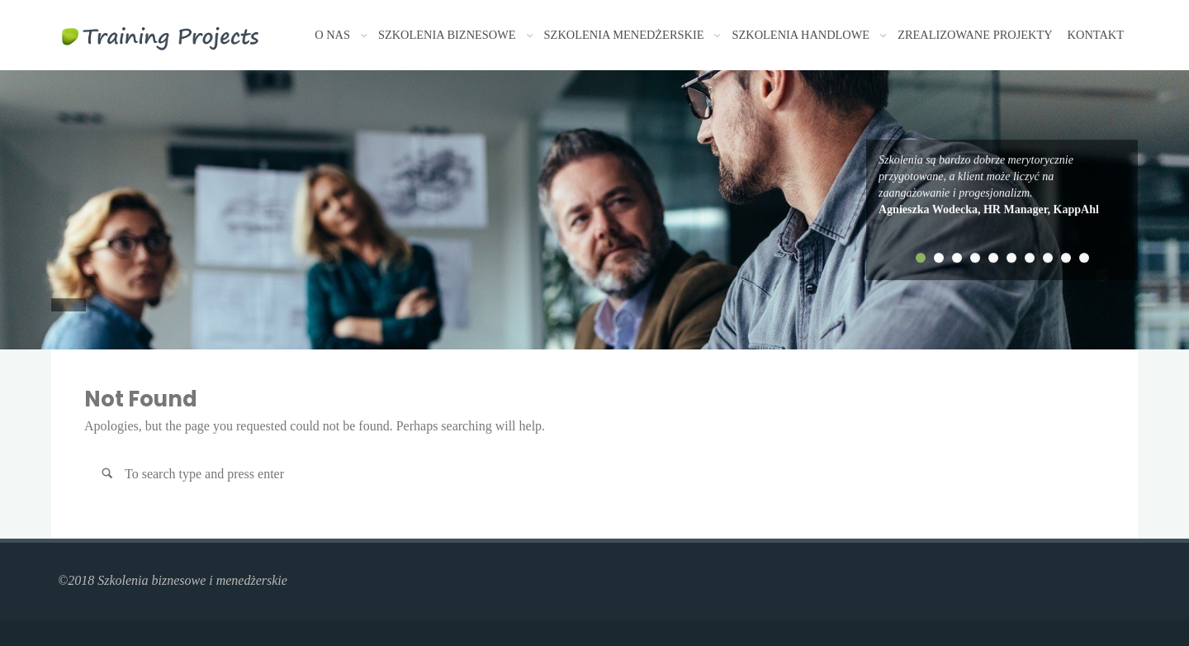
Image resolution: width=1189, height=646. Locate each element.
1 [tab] (921, 258)
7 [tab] (1030, 258)
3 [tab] (957, 258)
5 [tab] (993, 258)
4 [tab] (975, 258)
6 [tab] (1011, 258)
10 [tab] (1084, 258)
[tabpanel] (1002, 185)
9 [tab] (1066, 258)
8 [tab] (1048, 258)
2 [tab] (939, 258)
